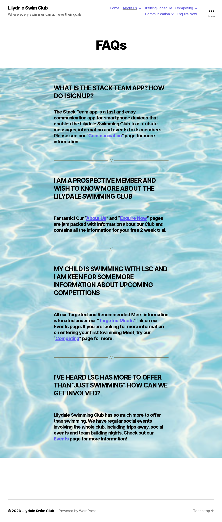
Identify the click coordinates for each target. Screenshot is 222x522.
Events (62, 439)
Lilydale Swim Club (28, 8)
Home (114, 8)
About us (130, 8)
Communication (157, 14)
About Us (96, 218)
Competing (184, 8)
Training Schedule (158, 8)
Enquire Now (187, 14)
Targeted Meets (116, 320)
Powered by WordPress (77, 511)
